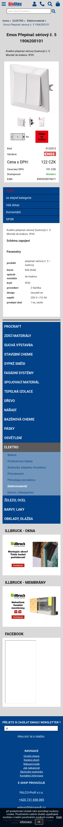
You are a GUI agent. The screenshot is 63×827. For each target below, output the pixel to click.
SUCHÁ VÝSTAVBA (18, 345)
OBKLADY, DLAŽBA (18, 519)
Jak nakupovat (31, 767)
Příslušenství (16, 473)
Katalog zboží (31, 760)
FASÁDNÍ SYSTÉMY (19, 373)
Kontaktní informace (31, 775)
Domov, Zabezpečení (21, 492)
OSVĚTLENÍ (13, 438)
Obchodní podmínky (31, 771)
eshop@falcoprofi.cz (31, 807)
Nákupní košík (31, 764)
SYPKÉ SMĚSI (14, 364)
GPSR (10, 219)
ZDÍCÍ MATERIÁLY (17, 336)
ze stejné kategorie (18, 198)
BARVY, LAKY (14, 509)
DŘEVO (9, 401)
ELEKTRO (11, 447)
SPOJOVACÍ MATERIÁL (21, 382)
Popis (10, 190)
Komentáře (13, 212)
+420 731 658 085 (31, 800)
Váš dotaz (12, 205)
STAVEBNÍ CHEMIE (18, 354)
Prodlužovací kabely (20, 461)
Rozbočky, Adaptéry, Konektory (27, 467)
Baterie (12, 455)
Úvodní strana (31, 756)
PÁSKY (9, 429)
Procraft (12, 326)
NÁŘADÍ (10, 410)
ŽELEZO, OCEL (15, 500)
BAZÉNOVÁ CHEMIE (19, 419)
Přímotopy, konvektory (21, 480)
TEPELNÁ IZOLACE (18, 391)
